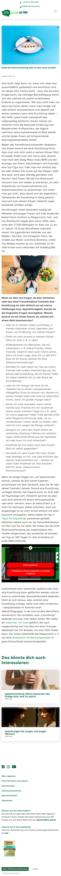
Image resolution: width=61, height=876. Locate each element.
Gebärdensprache (31, 6)
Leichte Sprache (31, 2)
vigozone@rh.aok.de (46, 820)
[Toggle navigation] (55, 11)
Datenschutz (8, 786)
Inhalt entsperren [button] (30, 565)
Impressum (7, 801)
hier (6, 833)
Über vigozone (9, 776)
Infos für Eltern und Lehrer (15, 781)
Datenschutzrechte (11, 791)
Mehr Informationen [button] (30, 560)
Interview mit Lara (17, 623)
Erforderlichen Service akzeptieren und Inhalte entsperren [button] (30, 572)
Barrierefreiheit (9, 796)
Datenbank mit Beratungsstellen (31, 638)
